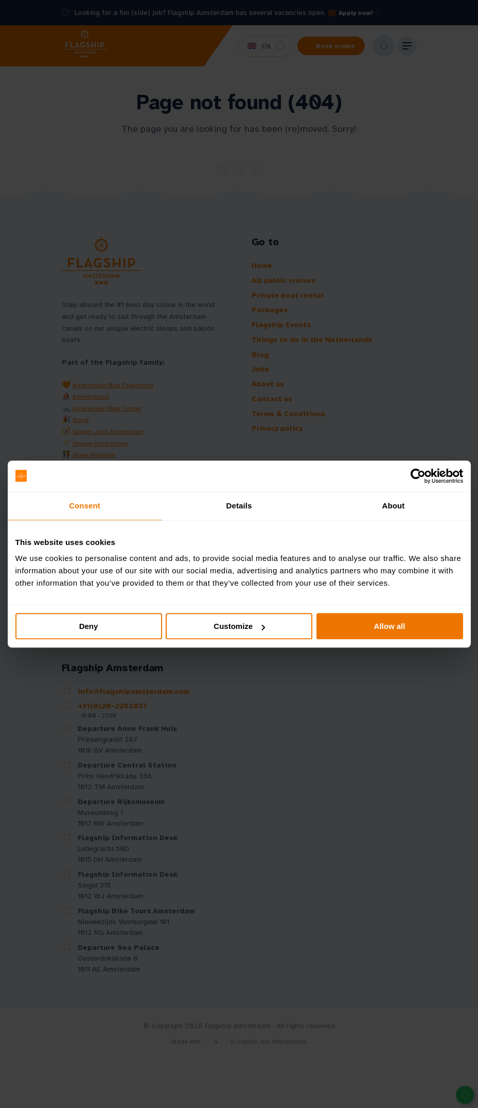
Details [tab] (239, 505)
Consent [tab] (84, 505)
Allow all (389, 626)
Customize (239, 626)
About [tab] (393, 505)
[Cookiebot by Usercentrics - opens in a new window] (418, 476)
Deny (88, 626)
